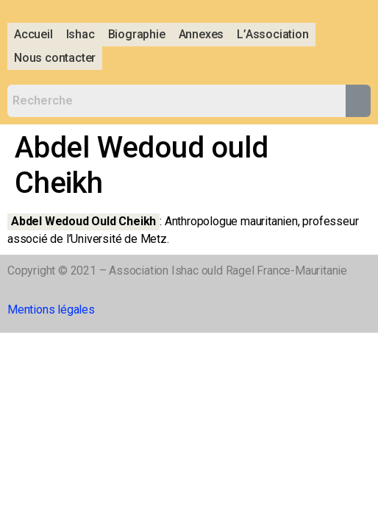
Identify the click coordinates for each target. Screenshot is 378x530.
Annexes (201, 34)
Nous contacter (55, 58)
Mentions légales (51, 310)
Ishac (80, 34)
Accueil (33, 34)
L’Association (272, 34)
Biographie (136, 34)
